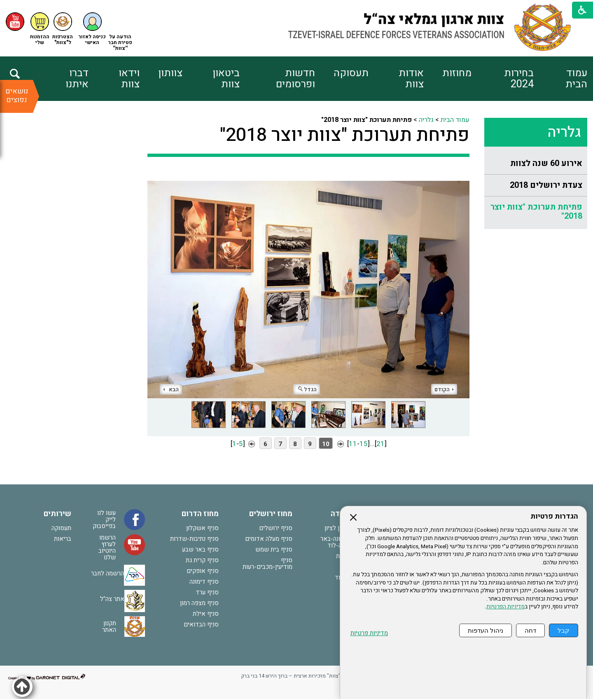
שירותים (57, 513)
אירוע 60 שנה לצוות (546, 163)
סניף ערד (207, 592)
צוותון (170, 73)
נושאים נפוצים (16, 95)
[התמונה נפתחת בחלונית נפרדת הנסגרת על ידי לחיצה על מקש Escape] (308, 283)
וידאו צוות (129, 78)
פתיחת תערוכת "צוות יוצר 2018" (536, 211)
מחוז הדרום (200, 513)
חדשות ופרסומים (295, 78)
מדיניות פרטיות (369, 633)
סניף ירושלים (275, 528)
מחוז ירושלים (270, 513)
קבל (564, 630)
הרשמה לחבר (107, 572)
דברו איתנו (77, 78)
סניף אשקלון (202, 528)
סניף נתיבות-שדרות (194, 538)
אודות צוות (411, 78)
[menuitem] (560, 78)
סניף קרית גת (202, 560)
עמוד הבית (576, 78)
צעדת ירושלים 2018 (546, 185)
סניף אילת (206, 613)
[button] (92, 29)
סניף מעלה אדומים (268, 538)
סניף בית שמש (273, 549)
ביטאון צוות (226, 78)
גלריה (564, 132)
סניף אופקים (203, 570)
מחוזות (457, 73)
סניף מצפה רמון (199, 603)
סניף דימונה (204, 581)
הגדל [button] (307, 389)
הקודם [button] (444, 389)
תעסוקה (351, 73)
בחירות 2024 (519, 78)
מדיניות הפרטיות (505, 607)
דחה (530, 630)
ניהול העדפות (485, 630)
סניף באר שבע (200, 549)
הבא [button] (171, 389)
